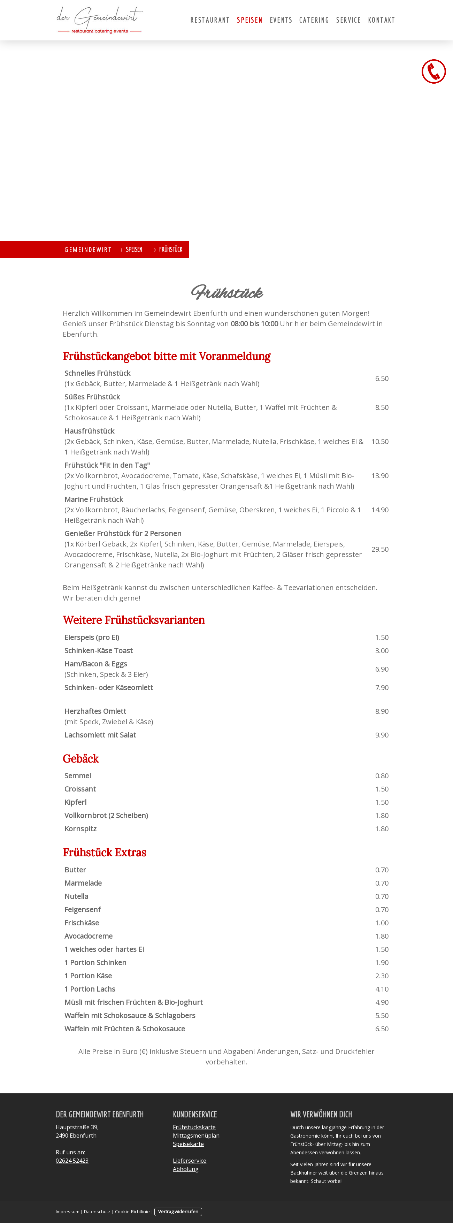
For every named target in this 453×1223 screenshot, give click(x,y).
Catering (314, 20)
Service (348, 20)
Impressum (67, 1211)
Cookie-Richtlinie (132, 1211)
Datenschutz (97, 1211)
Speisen (250, 20)
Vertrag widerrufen (178, 1211)
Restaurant (210, 20)
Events (281, 20)
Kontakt (382, 20)
